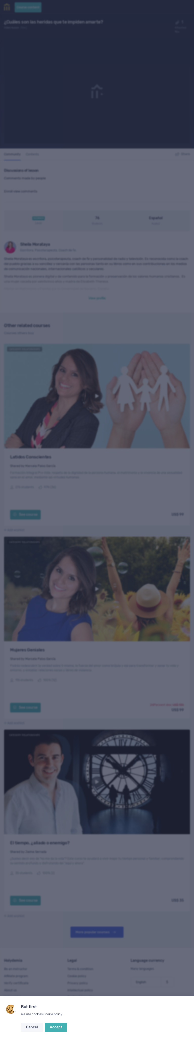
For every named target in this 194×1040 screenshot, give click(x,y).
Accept (56, 1027)
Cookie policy (52, 1014)
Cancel (32, 1027)
